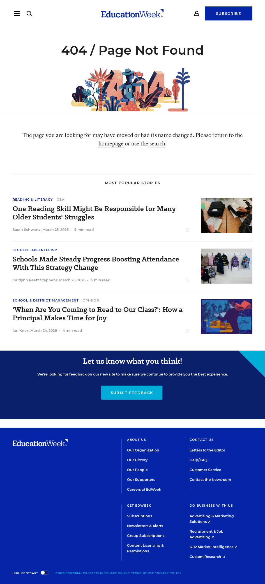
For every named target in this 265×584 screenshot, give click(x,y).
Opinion (91, 300)
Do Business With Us (211, 505)
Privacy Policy (168, 572)
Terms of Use (142, 572)
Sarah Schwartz (27, 230)
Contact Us (202, 440)
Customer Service (205, 470)
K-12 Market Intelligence (214, 547)
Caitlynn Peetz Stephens (35, 280)
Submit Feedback (132, 392)
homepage (111, 143)
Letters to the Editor (207, 450)
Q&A (60, 199)
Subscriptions (139, 516)
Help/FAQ (199, 460)
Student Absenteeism (35, 250)
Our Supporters (141, 480)
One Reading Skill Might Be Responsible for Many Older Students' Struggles (94, 213)
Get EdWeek (139, 505)
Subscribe (228, 14)
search (157, 143)
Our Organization (143, 450)
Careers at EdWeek (144, 489)
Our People (137, 470)
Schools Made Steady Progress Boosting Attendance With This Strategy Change (96, 263)
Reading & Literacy (33, 199)
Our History (137, 460)
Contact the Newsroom (210, 480)
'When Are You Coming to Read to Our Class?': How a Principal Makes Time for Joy (98, 313)
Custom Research (207, 557)
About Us (136, 440)
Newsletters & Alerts (145, 526)
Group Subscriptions (145, 536)
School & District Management (46, 300)
